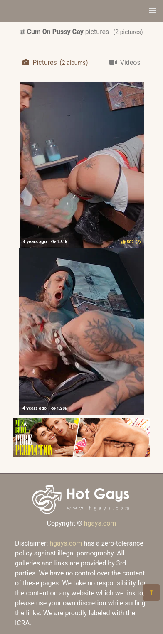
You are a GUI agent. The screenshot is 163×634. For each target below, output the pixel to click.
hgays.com (100, 523)
